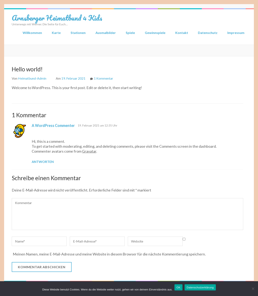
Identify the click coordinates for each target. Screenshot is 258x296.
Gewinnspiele (155, 33)
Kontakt (181, 33)
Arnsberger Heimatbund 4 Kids (57, 17)
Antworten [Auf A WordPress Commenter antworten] (43, 162)
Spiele (130, 33)
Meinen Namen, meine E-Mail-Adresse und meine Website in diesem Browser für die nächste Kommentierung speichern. (109, 254)
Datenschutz (207, 33)
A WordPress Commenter (53, 125)
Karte (56, 33)
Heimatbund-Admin (32, 78)
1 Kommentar (103, 78)
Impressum (235, 33)
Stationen (78, 33)
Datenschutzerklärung (200, 287)
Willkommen (32, 33)
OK (178, 287)
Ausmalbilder (105, 33)
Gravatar (89, 151)
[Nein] (253, 289)
